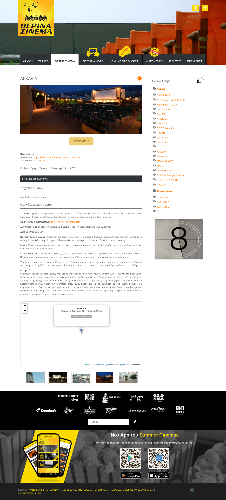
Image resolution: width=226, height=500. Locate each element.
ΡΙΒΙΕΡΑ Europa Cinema (170, 175)
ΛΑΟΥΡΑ (161, 151)
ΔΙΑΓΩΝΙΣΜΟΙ (154, 61)
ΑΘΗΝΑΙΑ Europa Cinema (171, 99)
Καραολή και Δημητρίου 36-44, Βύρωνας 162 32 (56, 157)
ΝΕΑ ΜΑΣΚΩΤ (165, 161)
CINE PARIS (163, 95)
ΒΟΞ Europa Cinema (168, 128)
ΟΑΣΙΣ (160, 165)
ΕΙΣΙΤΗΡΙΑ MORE (92, 61)
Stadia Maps (98, 365)
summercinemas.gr (58, 221)
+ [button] (25, 306)
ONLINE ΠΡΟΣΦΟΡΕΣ (124, 61)
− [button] (25, 310)
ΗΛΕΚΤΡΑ (162, 142)
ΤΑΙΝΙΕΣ (43, 61)
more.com (75, 221)
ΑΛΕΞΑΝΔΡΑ (164, 109)
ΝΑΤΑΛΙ (161, 211)
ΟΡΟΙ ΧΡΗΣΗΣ (101, 489)
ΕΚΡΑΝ (161, 132)
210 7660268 (39, 160)
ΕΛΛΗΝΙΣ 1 (163, 202)
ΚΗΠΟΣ (161, 147)
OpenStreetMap (125, 365)
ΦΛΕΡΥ (161, 184)
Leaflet (86, 365)
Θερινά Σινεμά (37, 489)
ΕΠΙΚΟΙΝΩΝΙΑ (53, 489)
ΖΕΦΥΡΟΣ (163, 137)
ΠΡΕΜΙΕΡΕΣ (194, 61)
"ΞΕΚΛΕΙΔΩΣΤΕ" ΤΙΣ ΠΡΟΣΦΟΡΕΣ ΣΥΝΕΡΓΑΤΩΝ (132, 489)
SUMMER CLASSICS (83, 489)
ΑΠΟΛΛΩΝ (163, 197)
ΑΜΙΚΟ (161, 114)
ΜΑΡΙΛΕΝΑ (163, 156)
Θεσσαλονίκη (165, 191)
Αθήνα (161, 88)
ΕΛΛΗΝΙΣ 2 (163, 206)
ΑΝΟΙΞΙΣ (162, 118)
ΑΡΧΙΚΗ (28, 61)
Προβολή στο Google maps (81, 316)
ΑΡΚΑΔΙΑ (162, 123)
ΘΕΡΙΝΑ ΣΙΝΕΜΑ (65, 61)
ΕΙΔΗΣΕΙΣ (175, 61)
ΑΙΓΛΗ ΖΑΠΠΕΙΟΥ (167, 104)
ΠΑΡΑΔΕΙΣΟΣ (165, 170)
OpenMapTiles (110, 365)
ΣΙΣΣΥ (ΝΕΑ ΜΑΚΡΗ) (168, 179)
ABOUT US (67, 489)
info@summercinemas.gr (29, 493)
